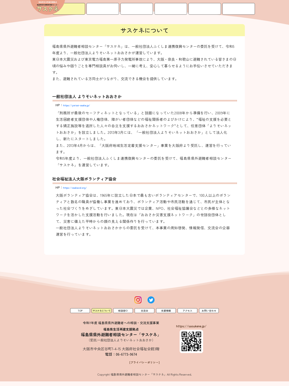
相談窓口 (146, 6)
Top (80, 310)
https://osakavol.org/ (79, 187)
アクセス (219, 6)
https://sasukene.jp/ (191, 326)
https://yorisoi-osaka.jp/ (81, 104)
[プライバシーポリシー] (144, 366)
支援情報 (194, 6)
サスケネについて (121, 6)
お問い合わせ (243, 6)
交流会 (170, 6)
